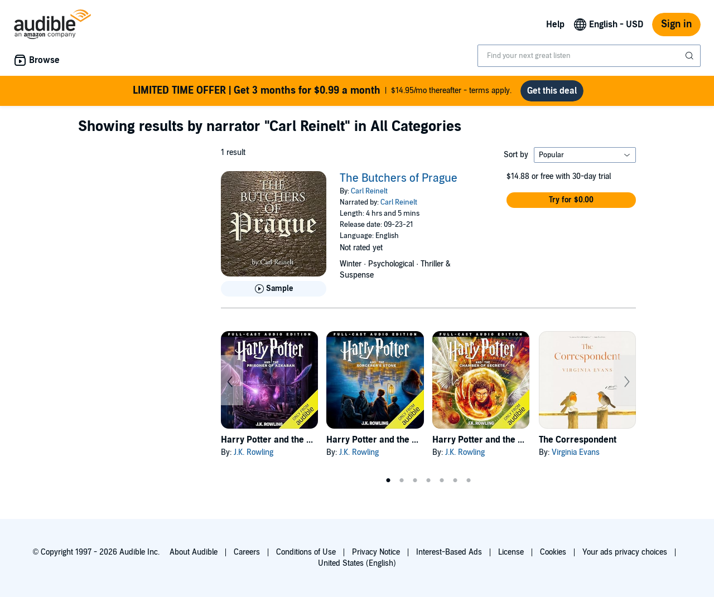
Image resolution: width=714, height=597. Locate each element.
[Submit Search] (691, 56)
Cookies (553, 552)
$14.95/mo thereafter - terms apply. (322, 91)
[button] (571, 200)
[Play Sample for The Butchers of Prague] (273, 289)
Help (555, 24)
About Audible (194, 552)
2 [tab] (401, 480)
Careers (247, 552)
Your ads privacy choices (624, 552)
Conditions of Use (306, 552)
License (511, 552)
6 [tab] (455, 480)
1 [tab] (388, 480)
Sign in (676, 24)
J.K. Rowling (253, 452)
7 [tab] (468, 480)
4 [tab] (428, 480)
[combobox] (589, 56)
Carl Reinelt (369, 191)
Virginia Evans (576, 452)
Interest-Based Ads (449, 552)
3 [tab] (415, 480)
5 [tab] (441, 480)
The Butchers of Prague (398, 178)
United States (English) (357, 563)
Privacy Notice (376, 552)
